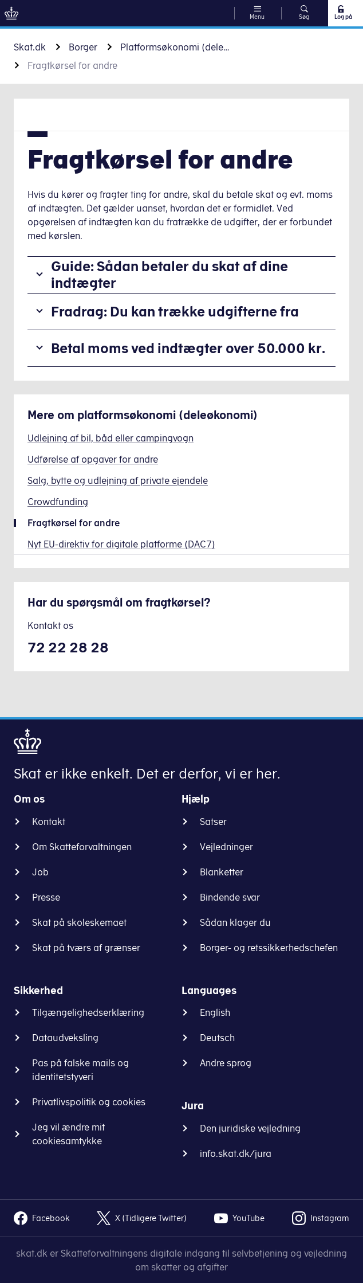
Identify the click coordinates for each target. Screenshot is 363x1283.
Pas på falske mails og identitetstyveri (80, 1070)
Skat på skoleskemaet (79, 922)
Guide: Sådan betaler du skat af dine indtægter (169, 274)
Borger (83, 47)
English (215, 1012)
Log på (342, 12)
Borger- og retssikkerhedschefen (269, 947)
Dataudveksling (65, 1037)
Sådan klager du (235, 922)
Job (40, 872)
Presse (46, 897)
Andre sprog (225, 1063)
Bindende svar (230, 897)
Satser (213, 821)
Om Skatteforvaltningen (82, 847)
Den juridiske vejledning (250, 1128)
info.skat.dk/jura (235, 1153)
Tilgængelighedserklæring (88, 1012)
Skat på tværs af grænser (86, 947)
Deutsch (217, 1037)
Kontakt (48, 821)
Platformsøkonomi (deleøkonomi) (177, 47)
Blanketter (221, 872)
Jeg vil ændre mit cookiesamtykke (68, 1134)
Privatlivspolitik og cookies (88, 1102)
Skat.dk (30, 47)
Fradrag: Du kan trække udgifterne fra (175, 311)
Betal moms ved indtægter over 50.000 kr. (188, 348)
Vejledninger (226, 847)
